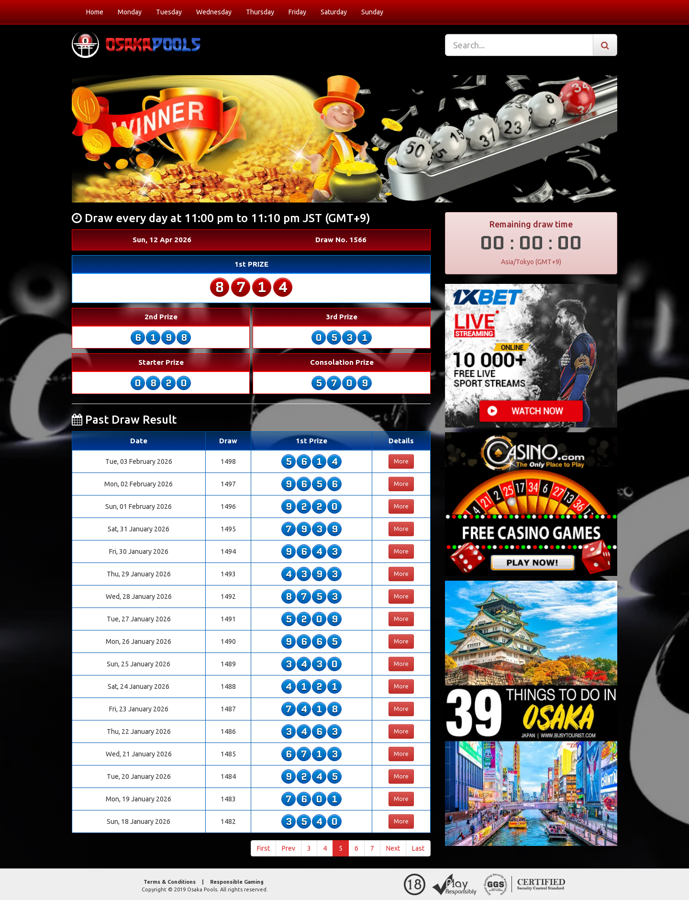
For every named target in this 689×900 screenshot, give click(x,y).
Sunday (372, 12)
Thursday (260, 12)
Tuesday (169, 12)
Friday (297, 12)
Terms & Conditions (170, 882)
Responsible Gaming (237, 882)
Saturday (334, 12)
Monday (130, 12)
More (401, 461)
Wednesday (214, 12)
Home (94, 12)
